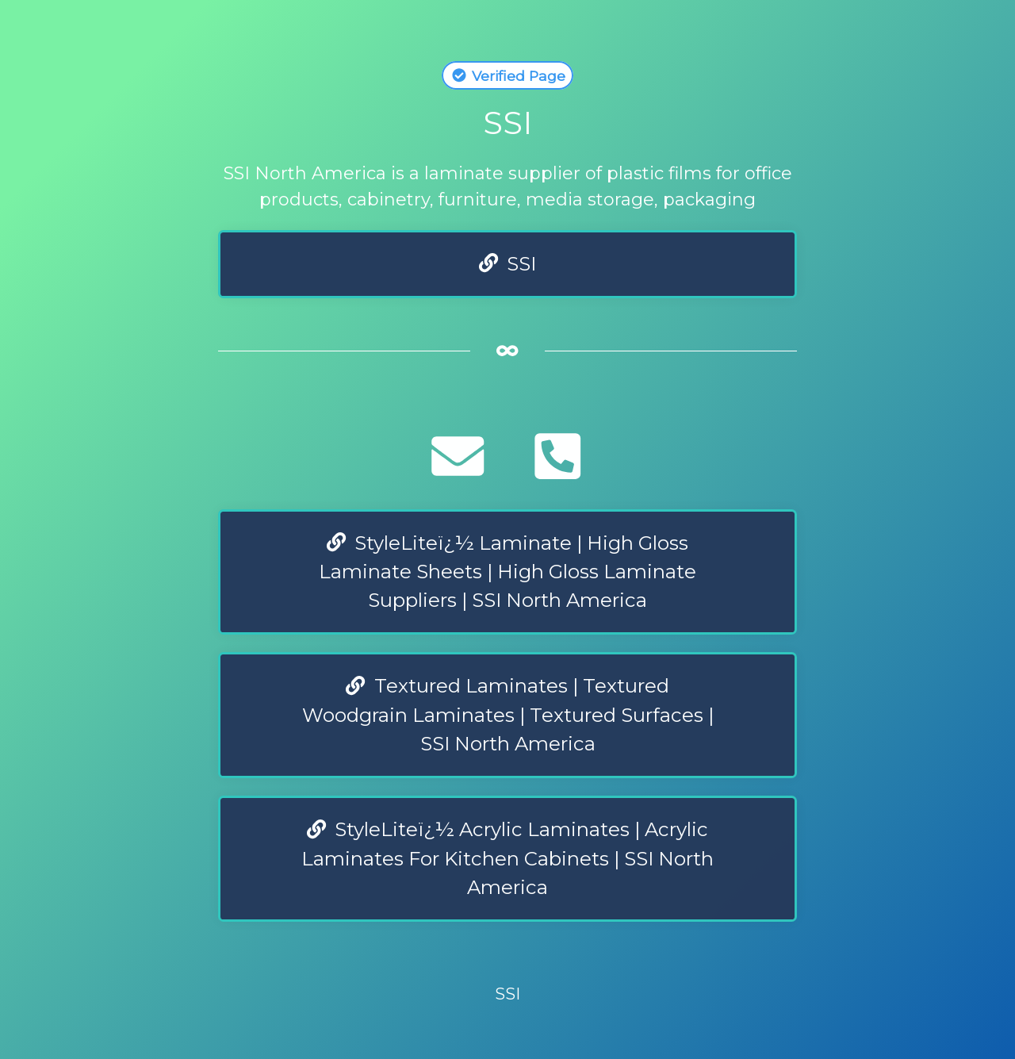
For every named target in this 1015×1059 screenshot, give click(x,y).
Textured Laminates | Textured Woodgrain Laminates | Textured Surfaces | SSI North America (508, 714)
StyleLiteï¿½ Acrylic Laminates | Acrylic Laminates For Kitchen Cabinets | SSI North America (507, 858)
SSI (508, 263)
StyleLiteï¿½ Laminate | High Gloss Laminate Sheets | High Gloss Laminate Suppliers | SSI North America (507, 571)
